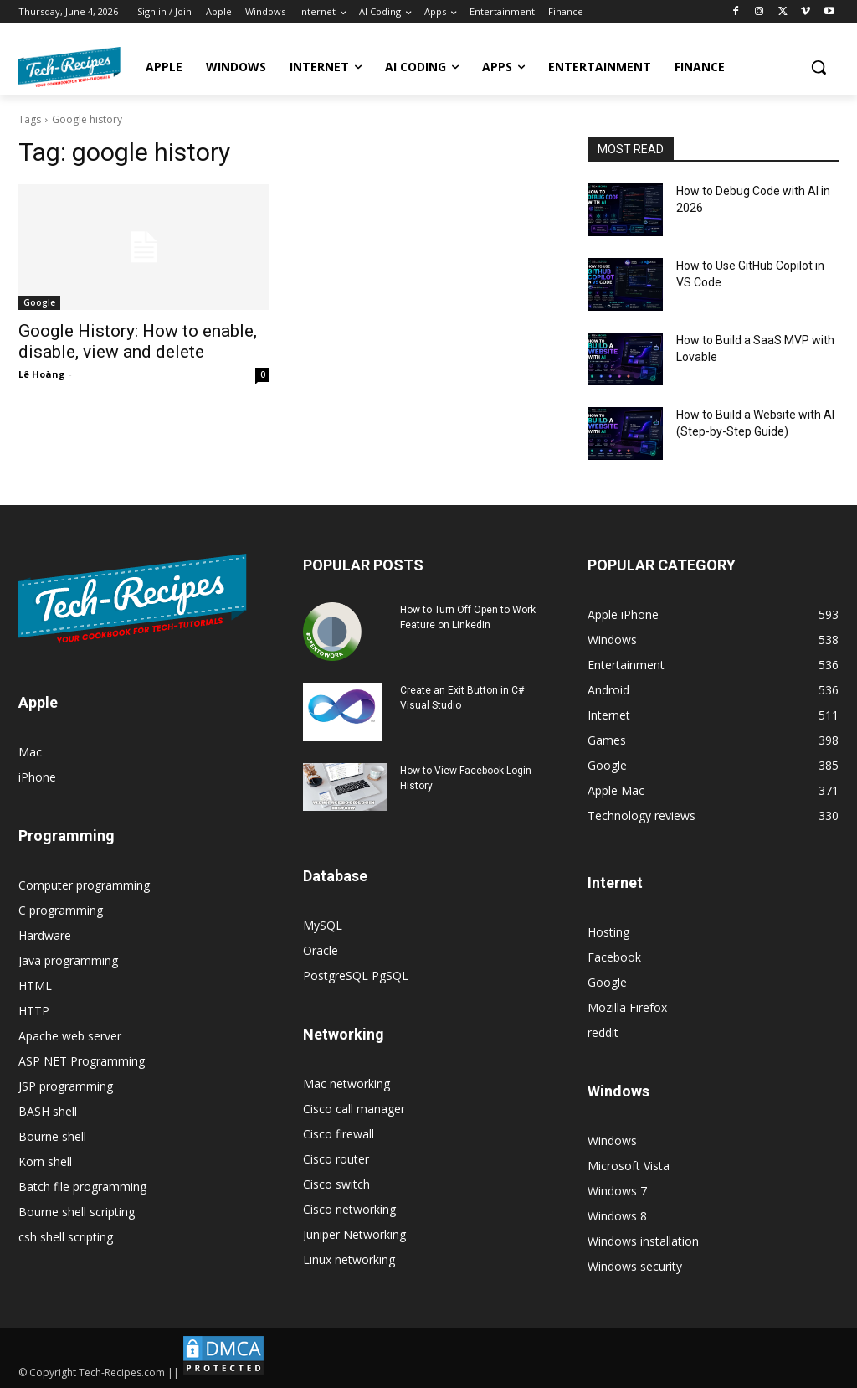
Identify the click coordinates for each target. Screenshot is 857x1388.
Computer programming (84, 885)
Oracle (320, 950)
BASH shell (47, 1111)
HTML (35, 985)
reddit (603, 1032)
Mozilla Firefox (627, 1007)
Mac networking (346, 1083)
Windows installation (643, 1241)
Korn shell (45, 1161)
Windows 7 (617, 1191)
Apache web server (69, 1036)
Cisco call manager (354, 1109)
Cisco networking (349, 1209)
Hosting (608, 932)
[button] (818, 67)
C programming (60, 910)
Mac (30, 752)
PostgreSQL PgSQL (355, 975)
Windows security (635, 1266)
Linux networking (349, 1259)
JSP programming (65, 1086)
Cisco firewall (338, 1134)
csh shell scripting (65, 1237)
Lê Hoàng (41, 374)
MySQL (322, 925)
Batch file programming (82, 1187)
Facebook (614, 957)
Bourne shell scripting (76, 1212)
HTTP (33, 1011)
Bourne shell (52, 1136)
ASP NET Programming (81, 1061)
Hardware (44, 935)
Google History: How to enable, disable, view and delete (137, 341)
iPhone (37, 777)
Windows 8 (617, 1216)
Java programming (68, 960)
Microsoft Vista (629, 1166)
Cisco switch (336, 1184)
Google (39, 302)
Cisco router (336, 1159)
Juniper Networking (354, 1234)
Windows (612, 1140)
